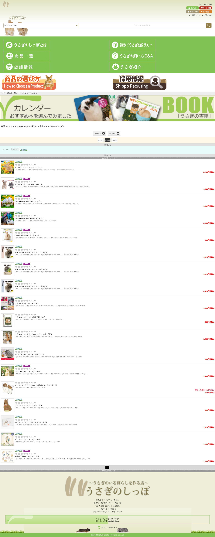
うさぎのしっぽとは (111, 500)
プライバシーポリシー (101, 512)
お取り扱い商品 (12, 93)
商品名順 (107, 140)
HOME (98, 500)
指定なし (100, 140)
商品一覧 (117, 503)
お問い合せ (207, 15)
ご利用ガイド (195, 15)
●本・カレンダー (24, 93)
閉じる (55, 145)
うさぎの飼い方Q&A (102, 506)
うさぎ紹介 (103, 509)
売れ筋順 (114, 140)
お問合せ (113, 509)
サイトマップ (117, 512)
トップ (3, 93)
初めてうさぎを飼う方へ (103, 503)
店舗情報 (116, 506)
